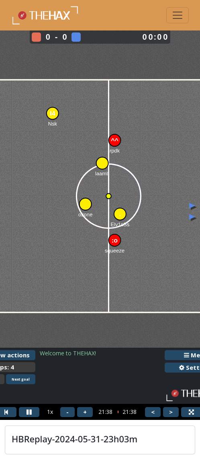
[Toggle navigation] (177, 15)
